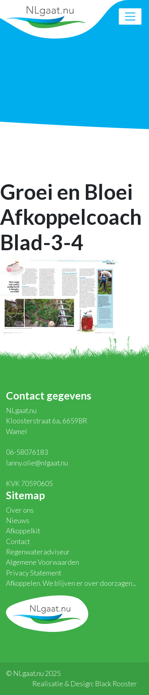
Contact (18, 541)
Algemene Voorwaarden (42, 562)
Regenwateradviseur (38, 552)
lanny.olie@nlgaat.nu (37, 463)
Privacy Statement (33, 573)
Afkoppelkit (23, 531)
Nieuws (17, 520)
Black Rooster (116, 684)
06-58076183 (27, 452)
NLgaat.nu (46, 16)
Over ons (20, 510)
